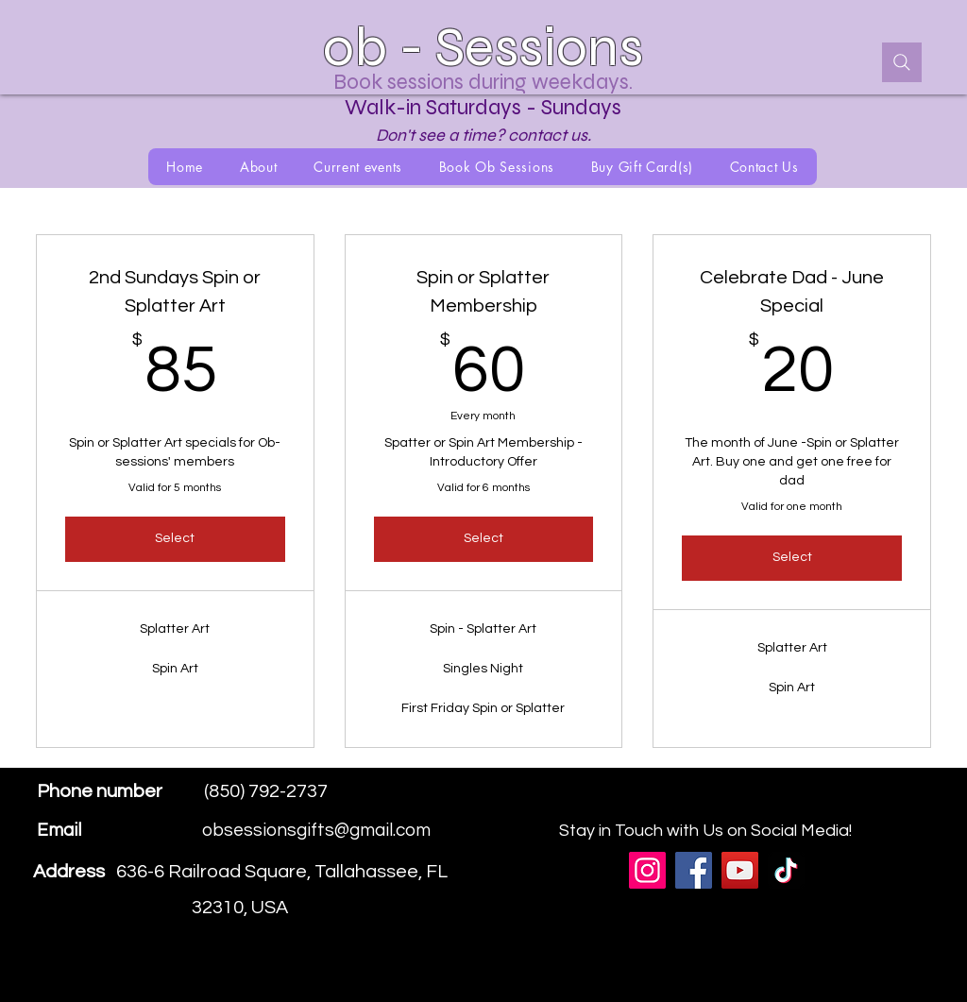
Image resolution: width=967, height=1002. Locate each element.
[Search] (902, 62)
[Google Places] (822, 804)
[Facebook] (850, 804)
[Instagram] (879, 804)
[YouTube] (739, 870)
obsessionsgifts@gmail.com (316, 830)
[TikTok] (786, 870)
